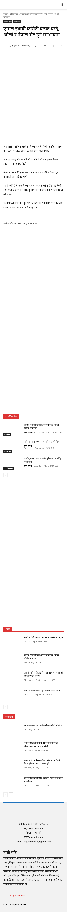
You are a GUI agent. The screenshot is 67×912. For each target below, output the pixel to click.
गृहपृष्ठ (5, 14)
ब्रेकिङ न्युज (14, 14)
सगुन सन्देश (28, 432)
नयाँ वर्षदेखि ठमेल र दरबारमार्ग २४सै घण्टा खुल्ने (43, 637)
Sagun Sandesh (17, 896)
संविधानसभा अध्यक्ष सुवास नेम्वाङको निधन (42, 441)
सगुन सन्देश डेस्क (13, 45)
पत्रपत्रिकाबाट (8, 468)
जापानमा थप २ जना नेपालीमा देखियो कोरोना (43, 725)
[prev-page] (5, 475)
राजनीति (17, 21)
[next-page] (11, 475)
